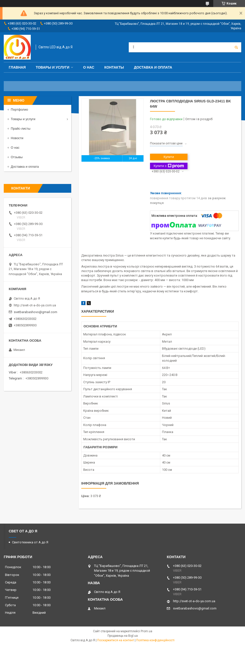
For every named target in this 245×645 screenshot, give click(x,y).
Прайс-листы (20, 128)
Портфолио (19, 109)
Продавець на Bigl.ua (123, 635)
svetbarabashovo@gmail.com (35, 312)
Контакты (114, 67)
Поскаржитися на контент (115, 640)
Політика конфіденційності (155, 640)
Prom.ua (146, 631)
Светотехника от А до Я (30, 542)
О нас (88, 67)
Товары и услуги (53, 67)
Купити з (169, 166)
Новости (17, 138)
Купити (169, 157)
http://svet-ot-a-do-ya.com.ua (35, 305)
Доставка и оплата (153, 67)
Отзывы (17, 157)
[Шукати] (236, 47)
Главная (17, 67)
